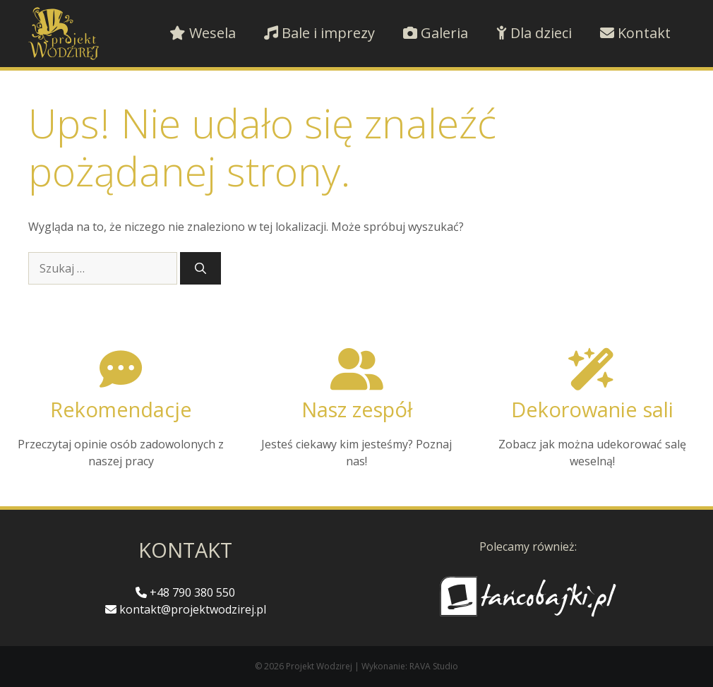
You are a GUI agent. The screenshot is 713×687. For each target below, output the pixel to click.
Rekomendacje (121, 409)
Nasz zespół (356, 409)
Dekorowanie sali (592, 409)
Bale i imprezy (319, 32)
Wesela (202, 32)
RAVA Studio (433, 666)
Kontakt (635, 32)
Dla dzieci (534, 32)
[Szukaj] (200, 268)
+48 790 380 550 (185, 592)
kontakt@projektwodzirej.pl (185, 609)
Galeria (435, 32)
